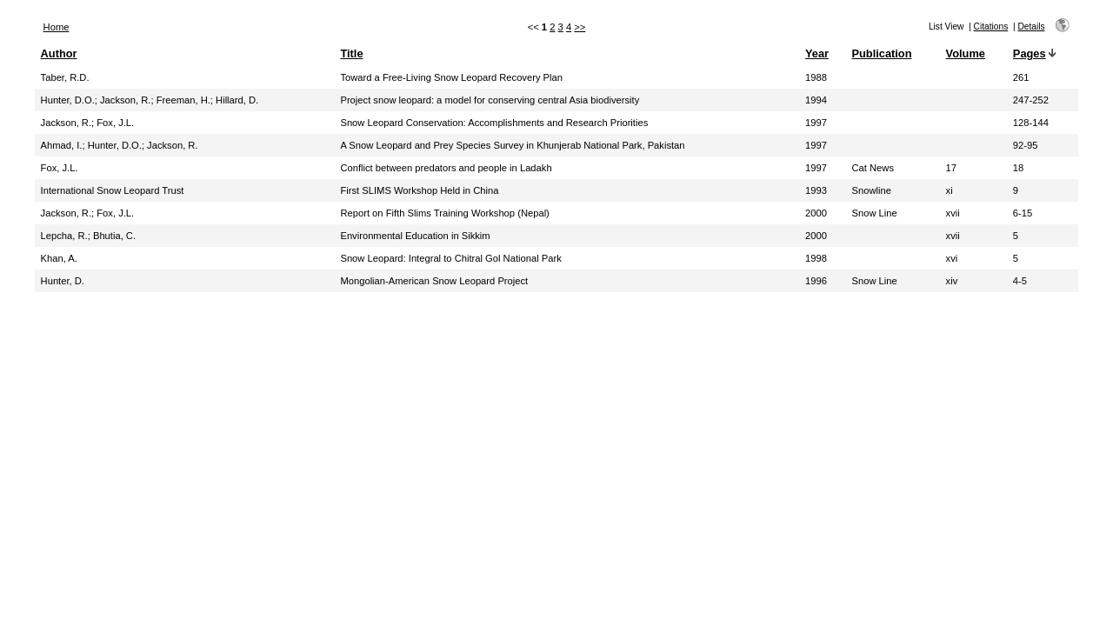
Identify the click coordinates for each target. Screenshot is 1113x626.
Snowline (870, 190)
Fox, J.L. (115, 122)
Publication (881, 53)
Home (56, 27)
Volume (965, 53)
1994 (816, 100)
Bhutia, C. (114, 235)
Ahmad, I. (62, 145)
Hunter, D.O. (68, 100)
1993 (816, 190)
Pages (1029, 53)
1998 (816, 258)
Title (351, 53)
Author (59, 53)
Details (1030, 26)
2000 (816, 213)
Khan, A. (59, 258)
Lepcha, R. (64, 235)
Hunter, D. (62, 281)
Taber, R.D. (65, 77)
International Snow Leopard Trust (112, 190)
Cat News (872, 168)
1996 (816, 281)
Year (817, 53)
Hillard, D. (237, 100)
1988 (816, 77)
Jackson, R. (125, 100)
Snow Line (873, 213)
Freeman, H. (183, 100)
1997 (816, 122)
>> (579, 27)
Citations (991, 26)
